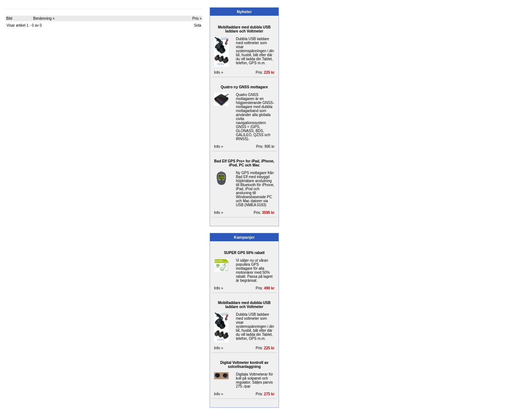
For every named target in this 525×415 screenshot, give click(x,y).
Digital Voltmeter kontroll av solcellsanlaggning (244, 365)
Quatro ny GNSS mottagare (244, 87)
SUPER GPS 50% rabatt (244, 253)
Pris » (197, 18)
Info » (218, 72)
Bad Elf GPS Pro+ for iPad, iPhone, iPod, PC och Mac (244, 163)
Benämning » (44, 18)
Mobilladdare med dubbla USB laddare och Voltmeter (244, 29)
